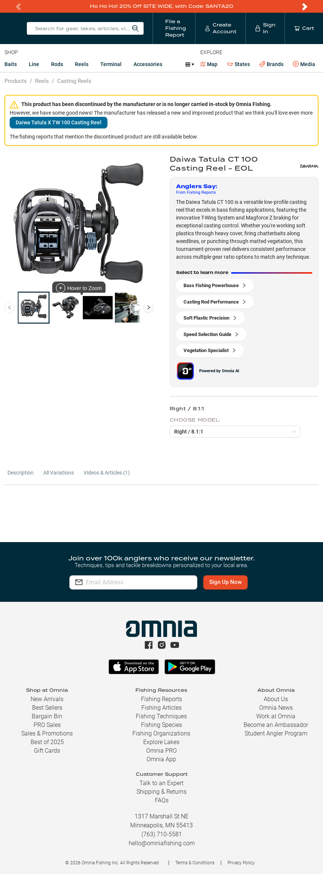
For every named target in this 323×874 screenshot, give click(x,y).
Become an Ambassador (276, 724)
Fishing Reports (161, 699)
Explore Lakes (161, 742)
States (238, 64)
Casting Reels (74, 81)
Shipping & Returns (161, 791)
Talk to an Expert (161, 783)
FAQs (162, 800)
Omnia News (276, 707)
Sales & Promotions (47, 733)
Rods (57, 64)
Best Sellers (47, 707)
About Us (276, 699)
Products (15, 81)
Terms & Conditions (194, 862)
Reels (81, 64)
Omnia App (161, 759)
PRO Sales (47, 724)
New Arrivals (47, 699)
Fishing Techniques (161, 716)
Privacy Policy (241, 862)
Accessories (148, 64)
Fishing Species (161, 724)
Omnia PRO (161, 750)
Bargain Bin (47, 716)
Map (209, 64)
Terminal (111, 64)
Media (304, 64)
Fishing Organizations (161, 733)
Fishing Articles (161, 707)
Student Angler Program (276, 733)
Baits (10, 64)
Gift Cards (47, 750)
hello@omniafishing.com (162, 843)
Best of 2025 (47, 742)
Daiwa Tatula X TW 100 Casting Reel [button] (58, 122)
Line (34, 64)
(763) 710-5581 (161, 834)
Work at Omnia (275, 716)
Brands (271, 64)
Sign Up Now (226, 582)
